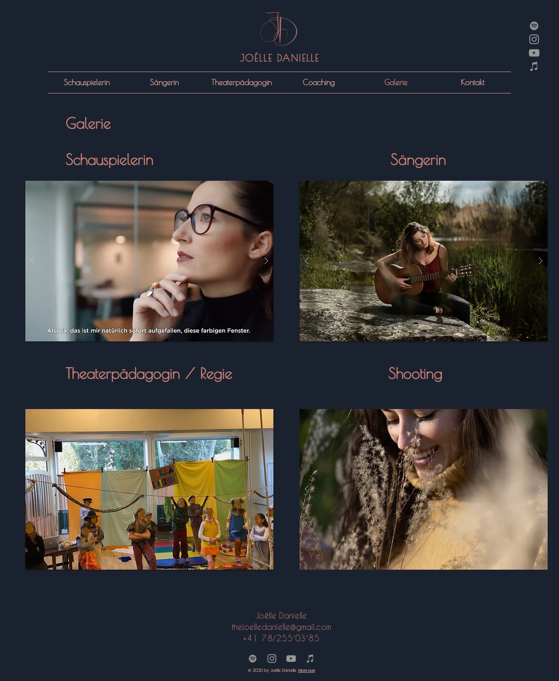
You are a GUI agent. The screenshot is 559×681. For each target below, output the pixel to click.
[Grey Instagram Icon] (534, 39)
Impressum (306, 670)
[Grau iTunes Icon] (534, 66)
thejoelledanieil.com (281, 626)
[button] (149, 261)
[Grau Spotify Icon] (534, 25)
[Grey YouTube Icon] (534, 52)
